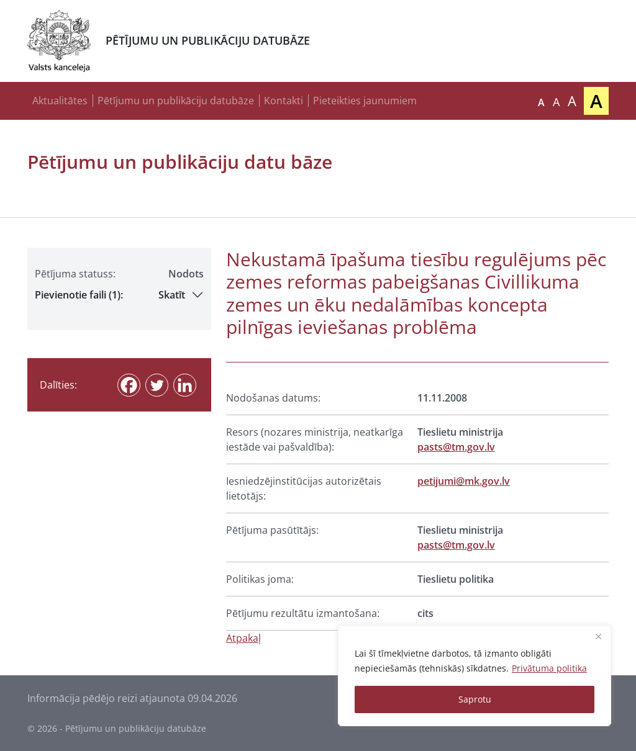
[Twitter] (156, 385)
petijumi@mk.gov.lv (463, 481)
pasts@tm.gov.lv (456, 447)
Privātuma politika (549, 668)
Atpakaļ (243, 638)
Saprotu (474, 699)
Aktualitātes (60, 100)
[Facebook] (128, 385)
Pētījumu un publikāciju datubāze (176, 100)
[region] (474, 676)
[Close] (598, 636)
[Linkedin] (184, 385)
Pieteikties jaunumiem (365, 100)
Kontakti (283, 100)
